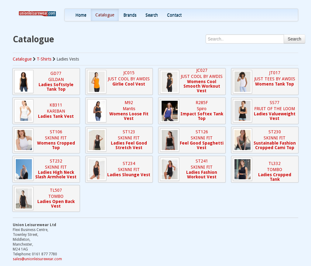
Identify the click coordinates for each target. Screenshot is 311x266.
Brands (129, 14)
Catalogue (104, 14)
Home (80, 14)
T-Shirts (44, 59)
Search (151, 14)
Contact (174, 14)
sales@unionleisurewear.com (37, 259)
